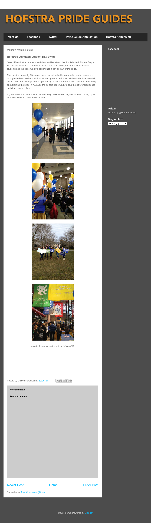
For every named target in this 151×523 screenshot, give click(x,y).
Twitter (52, 36)
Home (53, 485)
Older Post (90, 485)
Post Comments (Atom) (33, 492)
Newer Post (15, 485)
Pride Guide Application (82, 36)
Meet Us (13, 36)
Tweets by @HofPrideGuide (122, 112)
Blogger (89, 513)
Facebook (33, 36)
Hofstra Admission (118, 36)
